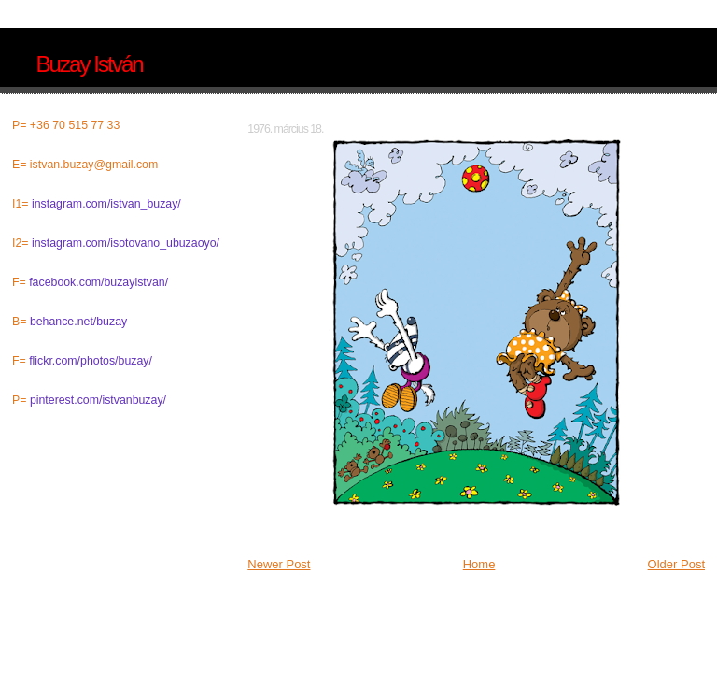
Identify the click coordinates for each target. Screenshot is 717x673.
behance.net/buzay (78, 321)
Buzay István (88, 64)
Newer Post (278, 564)
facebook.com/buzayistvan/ (98, 282)
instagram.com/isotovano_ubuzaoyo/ (125, 243)
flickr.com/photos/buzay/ (90, 360)
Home (479, 564)
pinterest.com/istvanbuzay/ (98, 400)
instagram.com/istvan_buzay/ (106, 203)
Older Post (676, 564)
